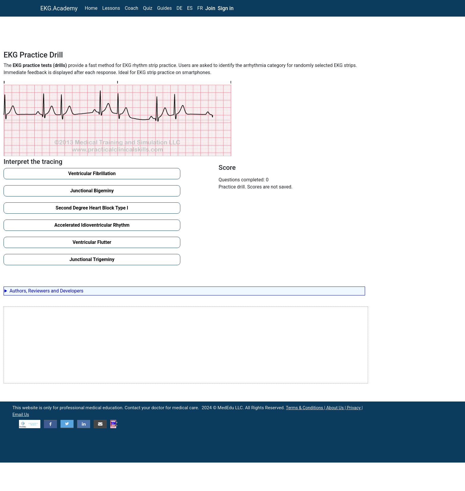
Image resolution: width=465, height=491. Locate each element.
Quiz (147, 8)
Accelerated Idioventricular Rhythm (92, 225)
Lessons (111, 8)
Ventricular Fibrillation (92, 173)
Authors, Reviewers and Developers (46, 291)
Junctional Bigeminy (92, 190)
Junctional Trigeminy (91, 259)
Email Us (20, 414)
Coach (131, 8)
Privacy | (355, 407)
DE (179, 8)
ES (190, 8)
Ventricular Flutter (92, 242)
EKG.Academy (59, 8)
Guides (164, 8)
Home (91, 8)
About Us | (336, 407)
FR (200, 8)
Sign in (226, 8)
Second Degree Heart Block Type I (92, 208)
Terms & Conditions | (306, 407)
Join (210, 8)
